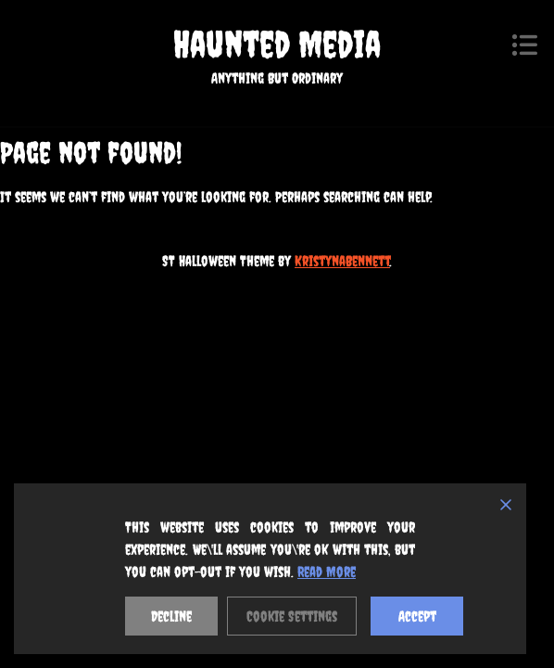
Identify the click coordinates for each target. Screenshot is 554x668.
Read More (326, 571)
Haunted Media (277, 44)
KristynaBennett (342, 260)
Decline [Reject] (171, 616)
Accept (417, 616)
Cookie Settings (291, 616)
